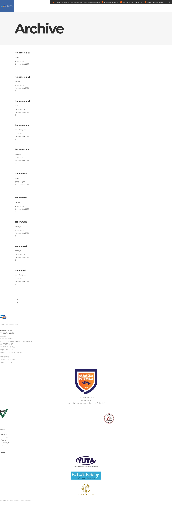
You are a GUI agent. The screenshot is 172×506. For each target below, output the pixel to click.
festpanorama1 (22, 149)
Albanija (4, 434)
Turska (3, 440)
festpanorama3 (22, 101)
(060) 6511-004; (78, 2)
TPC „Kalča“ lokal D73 (111, 2)
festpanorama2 (22, 77)
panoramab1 (21, 198)
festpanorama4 (22, 53)
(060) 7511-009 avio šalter (92, 2)
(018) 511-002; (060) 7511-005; (64, 2)
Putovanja (5, 443)
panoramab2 (21, 222)
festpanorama (22, 125)
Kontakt (4, 445)
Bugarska (4, 437)
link (164, 2)
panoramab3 (21, 246)
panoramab (20, 270)
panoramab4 (21, 173)
